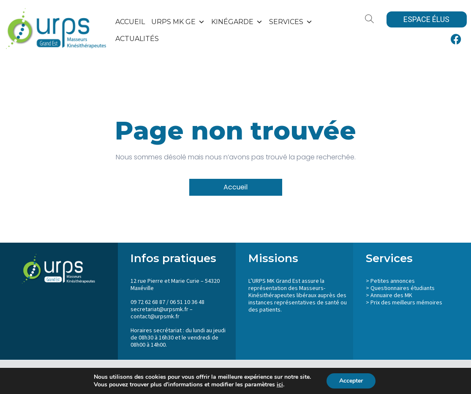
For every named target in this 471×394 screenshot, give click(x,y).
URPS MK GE (178, 22)
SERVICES (291, 22)
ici (280, 385)
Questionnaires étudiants (402, 288)
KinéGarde (237, 22)
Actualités (137, 39)
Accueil (130, 22)
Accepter (351, 381)
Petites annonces (392, 281)
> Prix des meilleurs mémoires (404, 302)
